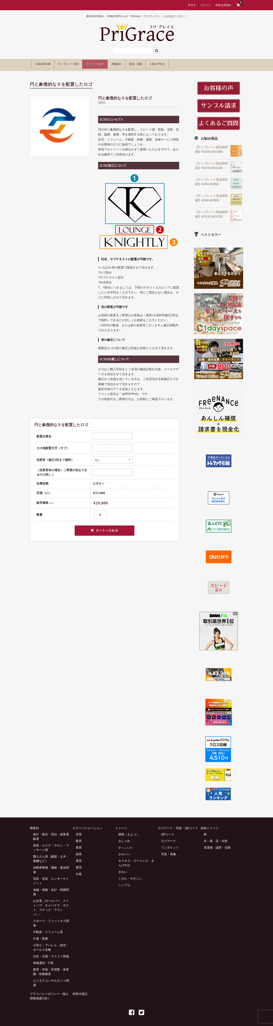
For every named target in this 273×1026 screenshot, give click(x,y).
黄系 (79, 845)
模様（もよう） (128, 832)
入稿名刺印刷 (46, 63)
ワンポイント (170, 845)
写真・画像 (168, 851)
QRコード (167, 832)
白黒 (79, 871)
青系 (79, 858)
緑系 (79, 851)
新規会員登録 (223, 5)
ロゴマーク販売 (118, 63)
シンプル (124, 882)
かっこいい (125, 845)
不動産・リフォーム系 (48, 929)
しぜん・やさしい (130, 876)
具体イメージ (209, 825)
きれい (122, 869)
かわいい (124, 851)
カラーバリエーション (87, 825)
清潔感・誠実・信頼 (217, 845)
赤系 (79, 832)
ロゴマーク (168, 838)
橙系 (79, 838)
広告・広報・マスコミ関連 (51, 954)
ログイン (206, 5)
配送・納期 (176, 63)
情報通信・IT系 (43, 960)
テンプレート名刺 (81, 63)
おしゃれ (124, 838)
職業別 (34, 825)
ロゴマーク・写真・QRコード (178, 825)
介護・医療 (40, 936)
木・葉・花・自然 (216, 838)
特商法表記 (80, 991)
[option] (59, 124)
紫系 (79, 865)
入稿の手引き (207, 63)
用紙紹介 (149, 63)
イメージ (121, 825)
